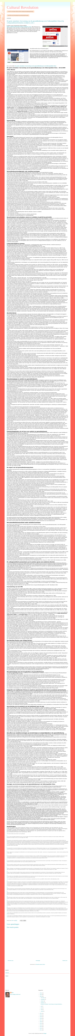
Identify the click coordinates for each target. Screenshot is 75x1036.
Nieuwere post (10, 960)
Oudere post (64, 960)
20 (7, 915)
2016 (41, 1021)
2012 (41, 1028)
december (43, 997)
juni (41, 1007)
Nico (12, 992)
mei (42, 1009)
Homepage (38, 960)
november (43, 999)
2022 (41, 996)
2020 (41, 1015)
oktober (42, 1001)
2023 (41, 994)
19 (7, 912)
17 (7, 900)
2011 (41, 1029)
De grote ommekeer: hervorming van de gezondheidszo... (52, 1004)
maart (42, 1011)
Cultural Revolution (22, 7)
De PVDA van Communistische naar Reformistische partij (18, 15)
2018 (41, 1018)
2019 (41, 1016)
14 (7, 887)
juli (41, 1006)
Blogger (44, 1033)
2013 (41, 1026)
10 (7, 871)
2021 (41, 1013)
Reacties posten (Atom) (40, 964)
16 (7, 896)
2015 (41, 1023)
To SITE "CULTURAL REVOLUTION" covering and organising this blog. (20, 11)
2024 (41, 993)
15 (7, 891)
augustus (43, 1002)
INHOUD (7, 972)
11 (7, 875)
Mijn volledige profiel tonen (15, 994)
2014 (41, 1024)
